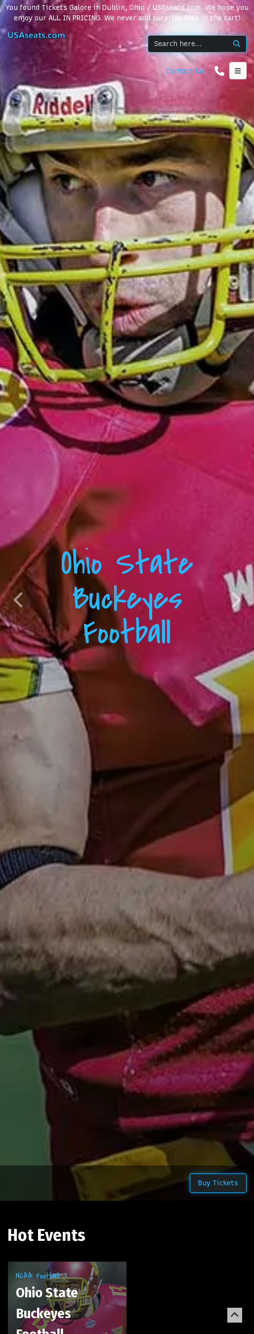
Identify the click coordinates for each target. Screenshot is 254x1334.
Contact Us (185, 70)
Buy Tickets (218, 1183)
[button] (19, 600)
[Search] (188, 44)
